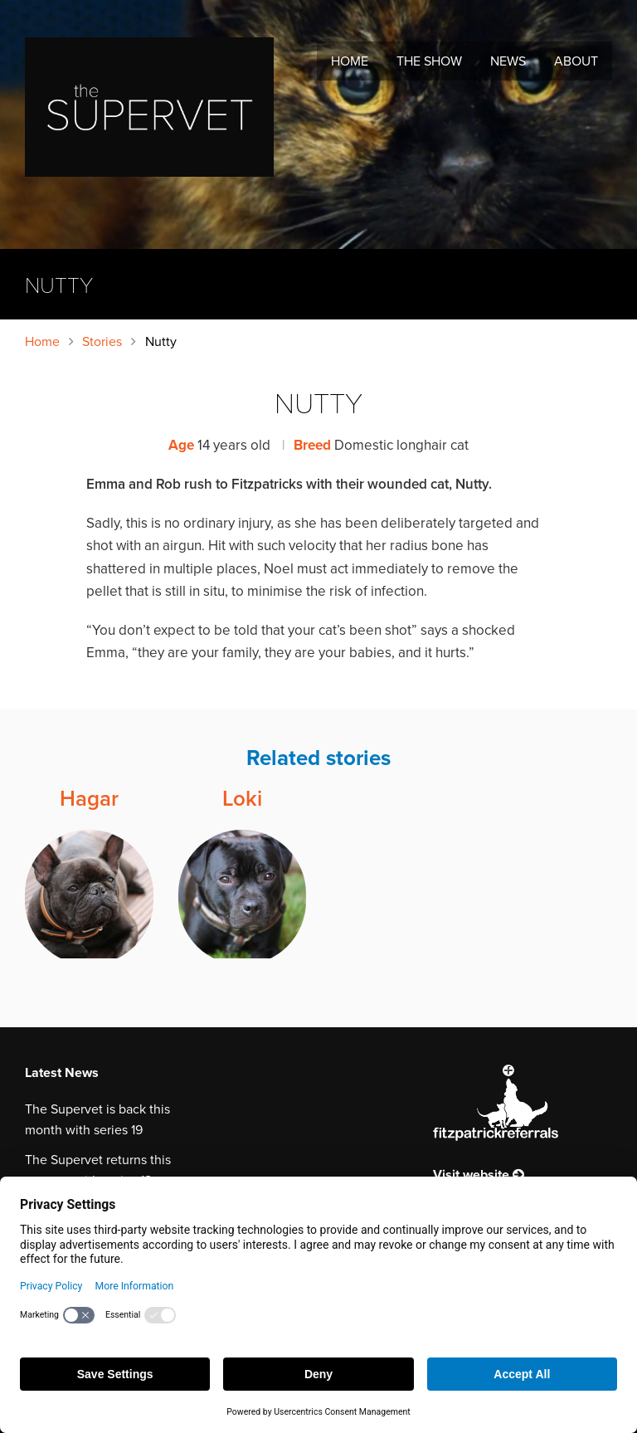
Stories (102, 341)
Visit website (478, 1174)
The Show (429, 61)
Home (349, 61)
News (508, 61)
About (576, 61)
